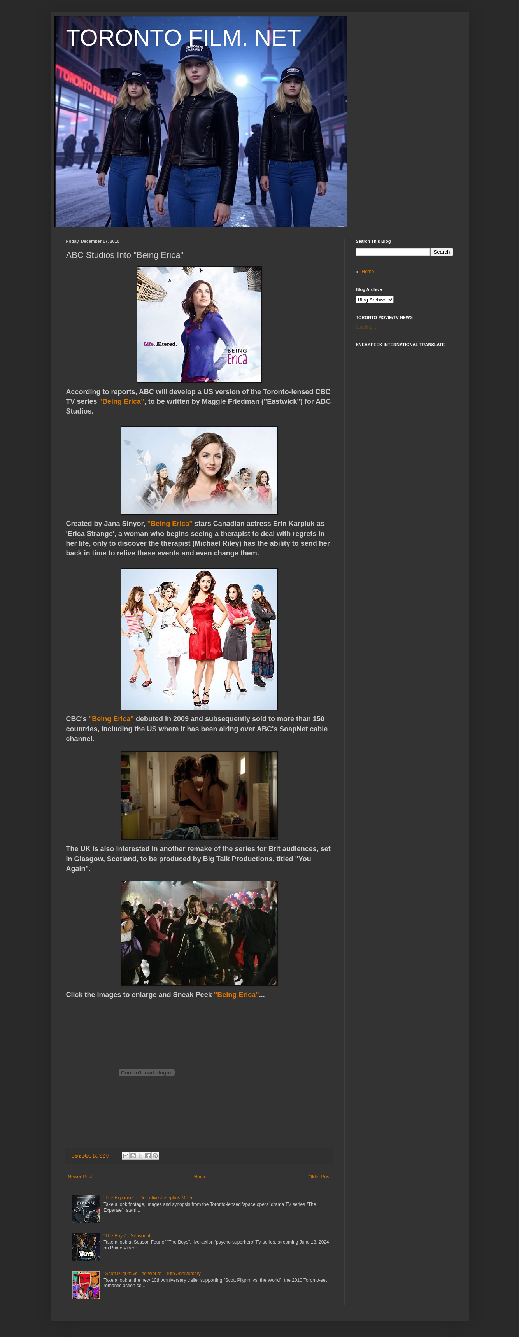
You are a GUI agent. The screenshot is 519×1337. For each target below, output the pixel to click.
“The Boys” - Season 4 (126, 1236)
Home (200, 1176)
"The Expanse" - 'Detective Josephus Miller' (148, 1197)
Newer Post (80, 1176)
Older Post (320, 1176)
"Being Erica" (121, 401)
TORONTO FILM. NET (183, 38)
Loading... (366, 327)
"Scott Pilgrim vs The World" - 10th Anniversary (152, 1273)
